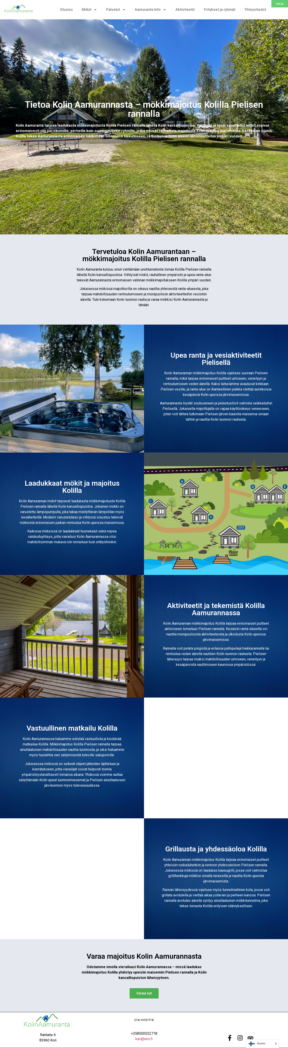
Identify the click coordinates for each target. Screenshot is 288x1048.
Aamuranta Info (150, 10)
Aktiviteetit (185, 9)
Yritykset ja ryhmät (219, 9)
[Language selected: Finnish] (262, 1043)
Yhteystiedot (255, 9)
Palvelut (116, 10)
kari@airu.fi (144, 1039)
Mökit (89, 10)
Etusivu (66, 9)
